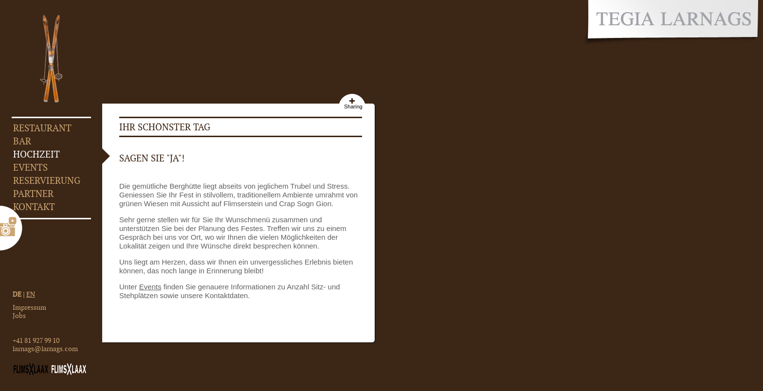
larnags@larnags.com (45, 349)
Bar (22, 141)
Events (30, 168)
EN (30, 294)
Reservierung (46, 181)
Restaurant (42, 128)
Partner (33, 194)
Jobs (19, 316)
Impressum (29, 307)
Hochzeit (36, 154)
